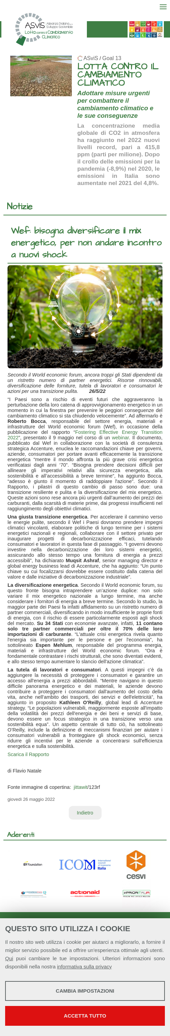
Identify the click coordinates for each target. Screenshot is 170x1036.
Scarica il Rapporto (28, 754)
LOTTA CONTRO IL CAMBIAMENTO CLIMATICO (117, 74)
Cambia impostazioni (85, 991)
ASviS (90, 58)
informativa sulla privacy (84, 966)
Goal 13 (111, 58)
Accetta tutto (85, 1016)
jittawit (81, 787)
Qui (9, 958)
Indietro (85, 812)
